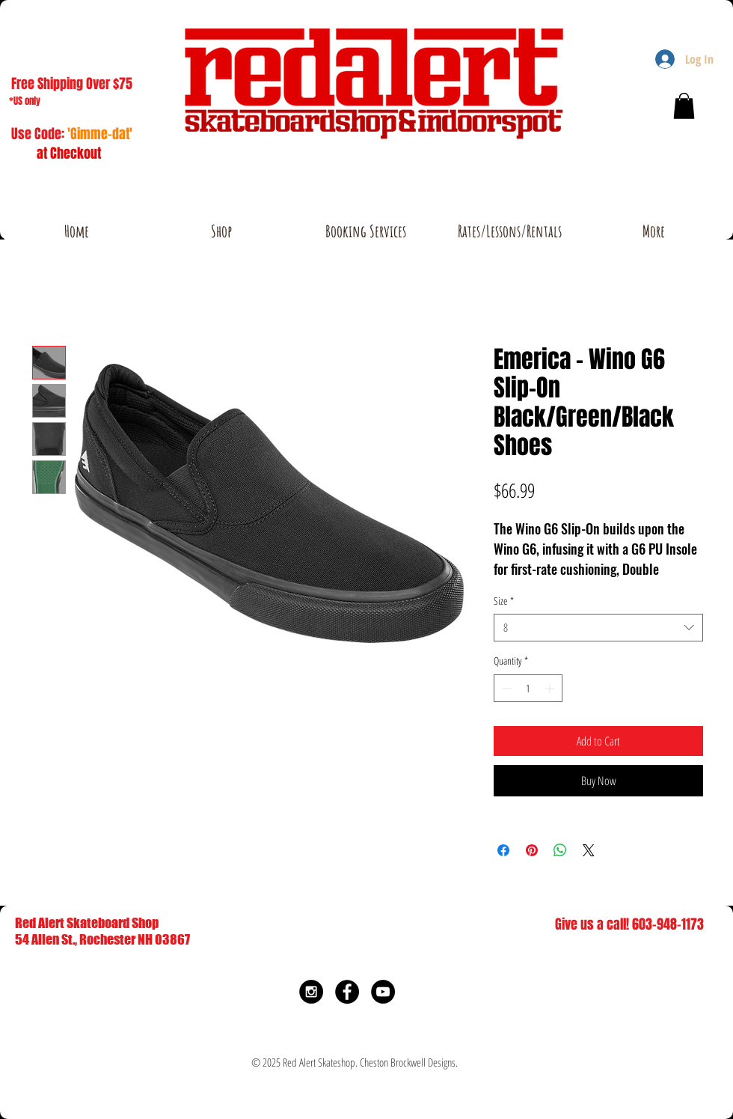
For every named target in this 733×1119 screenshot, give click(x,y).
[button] (684, 106)
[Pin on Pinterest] (532, 850)
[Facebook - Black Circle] (347, 992)
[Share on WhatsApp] (560, 850)
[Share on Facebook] (503, 850)
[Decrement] (505, 688)
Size (504, 601)
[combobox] (598, 628)
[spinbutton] (528, 688)
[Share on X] (589, 850)
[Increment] (551, 688)
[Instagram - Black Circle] (311, 992)
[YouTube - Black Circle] (383, 992)
